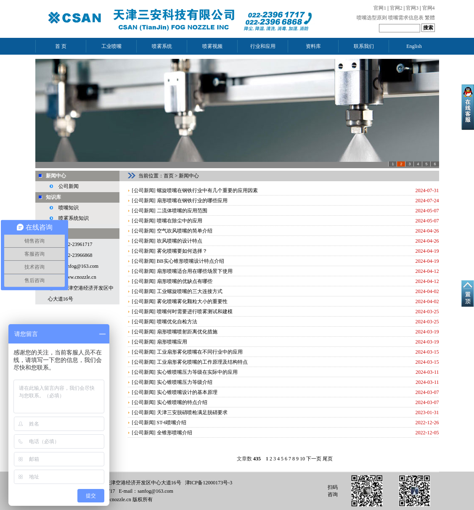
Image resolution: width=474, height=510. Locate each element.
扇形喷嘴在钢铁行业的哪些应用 (192, 200)
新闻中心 (56, 176)
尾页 (328, 459)
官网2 (396, 8)
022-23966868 (78, 255)
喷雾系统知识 (73, 218)
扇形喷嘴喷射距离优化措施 (187, 332)
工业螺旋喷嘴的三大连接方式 (189, 291)
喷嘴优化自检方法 (177, 322)
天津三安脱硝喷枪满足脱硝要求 (192, 412)
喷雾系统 (162, 46)
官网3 (412, 8)
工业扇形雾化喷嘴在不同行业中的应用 (200, 352)
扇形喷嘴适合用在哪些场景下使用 (195, 271)
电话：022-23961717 (70, 244)
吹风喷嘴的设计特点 (179, 241)
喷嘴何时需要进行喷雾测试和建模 (195, 311)
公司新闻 (68, 186)
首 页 (60, 46)
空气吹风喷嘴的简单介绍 (184, 231)
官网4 (428, 8)
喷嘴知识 (68, 208)
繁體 (430, 18)
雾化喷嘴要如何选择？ (182, 251)
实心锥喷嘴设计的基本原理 (187, 392)
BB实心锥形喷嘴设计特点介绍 (190, 261)
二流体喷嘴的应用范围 (182, 211)
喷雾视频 (212, 46)
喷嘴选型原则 (372, 18)
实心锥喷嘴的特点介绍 (182, 402)
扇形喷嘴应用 (172, 342)
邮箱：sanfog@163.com (73, 266)
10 (302, 459)
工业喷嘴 (111, 46)
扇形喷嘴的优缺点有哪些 (184, 281)
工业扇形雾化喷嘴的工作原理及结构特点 (202, 362)
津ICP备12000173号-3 (209, 483)
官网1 (379, 8)
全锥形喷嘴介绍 (174, 433)
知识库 (53, 197)
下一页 (313, 459)
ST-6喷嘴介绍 (172, 422)
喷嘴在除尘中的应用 (179, 221)
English (414, 46)
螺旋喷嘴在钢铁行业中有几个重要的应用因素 (207, 190)
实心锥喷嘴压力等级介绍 (184, 382)
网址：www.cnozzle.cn (72, 277)
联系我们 (364, 46)
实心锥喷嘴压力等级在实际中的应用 (197, 372)
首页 (169, 176)
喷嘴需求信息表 (406, 18)
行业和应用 (262, 46)
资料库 (313, 46)
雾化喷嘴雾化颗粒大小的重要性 (192, 301)
